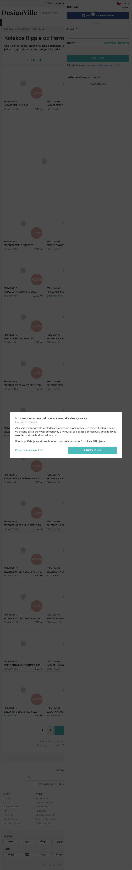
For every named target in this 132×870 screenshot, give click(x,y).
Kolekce (71, 798)
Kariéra (7, 811)
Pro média (8, 815)
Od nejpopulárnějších (98, 60)
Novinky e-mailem (66, 770)
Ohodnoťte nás (10, 819)
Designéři (72, 802)
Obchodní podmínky (46, 815)
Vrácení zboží (42, 807)
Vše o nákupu (42, 798)
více (114, 22)
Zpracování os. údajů (46, 819)
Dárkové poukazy (44, 823)
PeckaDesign (82, 865)
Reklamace (41, 811)
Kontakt (7, 798)
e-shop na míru (64, 865)
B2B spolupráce (11, 807)
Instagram (105, 798)
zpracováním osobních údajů (78, 784)
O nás (6, 802)
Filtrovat (34, 60)
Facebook (104, 802)
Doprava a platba (44, 802)
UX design (48, 865)
